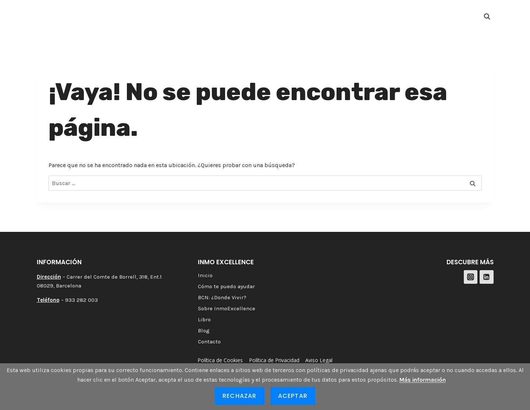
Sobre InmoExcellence (315, 16)
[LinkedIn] (468, 16)
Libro (362, 16)
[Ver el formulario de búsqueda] (487, 16)
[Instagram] (450, 16)
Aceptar (292, 396)
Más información (422, 379)
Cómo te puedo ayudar (177, 16)
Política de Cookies (220, 360)
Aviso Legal (318, 360)
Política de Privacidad (274, 360)
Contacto (414, 16)
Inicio (126, 16)
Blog (384, 16)
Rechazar (240, 396)
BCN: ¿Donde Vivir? (247, 16)
